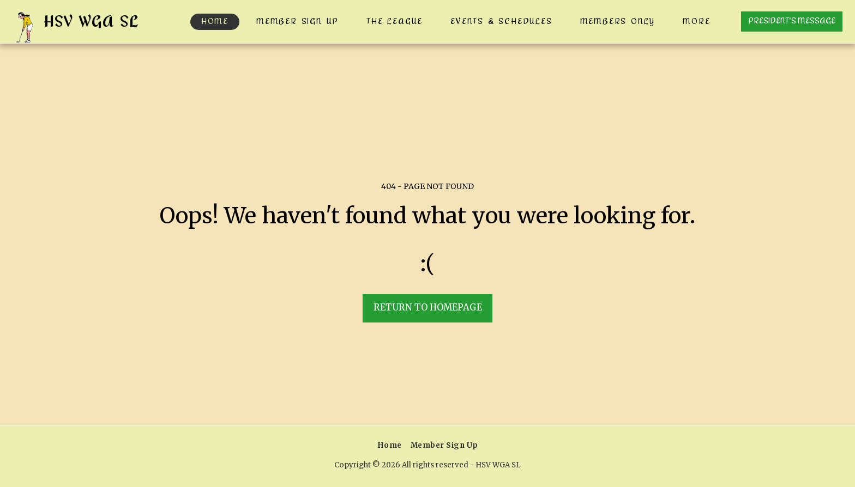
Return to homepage (428, 307)
